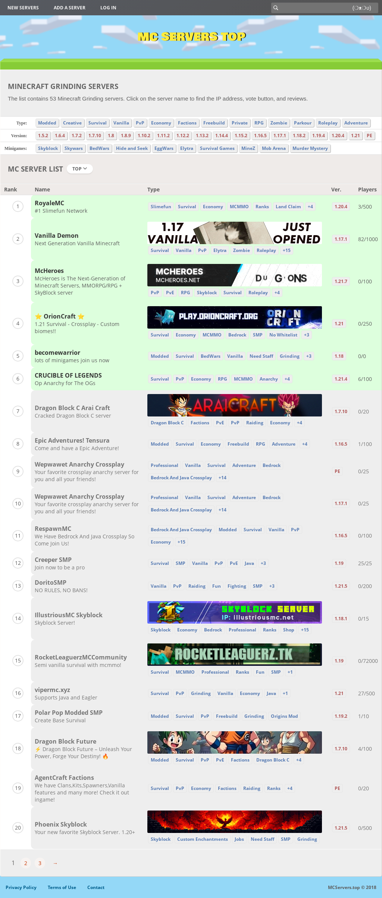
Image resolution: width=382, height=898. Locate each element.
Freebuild (214, 123)
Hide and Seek (132, 148)
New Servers (23, 7)
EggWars (163, 148)
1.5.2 (43, 135)
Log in (108, 7)
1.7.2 (77, 135)
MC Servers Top (191, 37)
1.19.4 (318, 135)
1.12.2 (182, 135)
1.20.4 (338, 135)
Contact (95, 887)
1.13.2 (202, 135)
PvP (140, 123)
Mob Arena (274, 148)
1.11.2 (163, 135)
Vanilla (121, 123)
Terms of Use (62, 887)
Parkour (302, 123)
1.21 (355, 135)
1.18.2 (299, 135)
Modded (47, 123)
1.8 (111, 135)
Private (240, 123)
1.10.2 (144, 135)
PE (369, 135)
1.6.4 (60, 135)
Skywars (74, 148)
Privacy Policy (21, 887)
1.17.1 (279, 135)
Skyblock (48, 148)
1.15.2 (241, 135)
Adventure (356, 123)
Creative (72, 123)
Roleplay (328, 123)
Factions (187, 123)
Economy (161, 123)
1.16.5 (260, 135)
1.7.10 (94, 135)
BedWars (99, 148)
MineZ (248, 148)
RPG (259, 123)
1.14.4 (221, 135)
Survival (97, 123)
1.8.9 (126, 135)
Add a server (69, 7)
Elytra (186, 148)
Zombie (278, 123)
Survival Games (217, 148)
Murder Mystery (310, 148)
